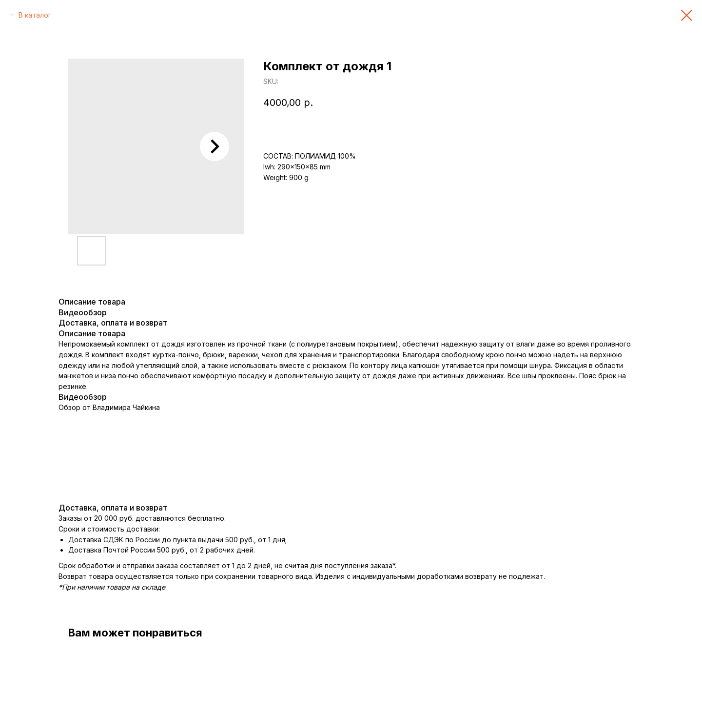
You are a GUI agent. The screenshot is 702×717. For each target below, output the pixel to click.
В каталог (35, 15)
